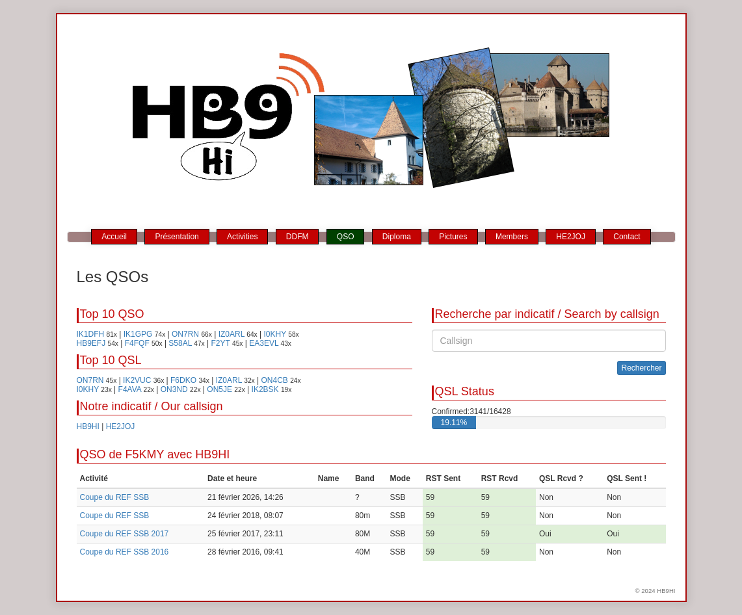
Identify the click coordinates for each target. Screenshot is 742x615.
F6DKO (183, 380)
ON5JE (219, 389)
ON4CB (274, 380)
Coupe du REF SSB (115, 497)
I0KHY (274, 334)
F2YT (220, 343)
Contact (626, 236)
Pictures (453, 236)
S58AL (180, 343)
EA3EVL (263, 343)
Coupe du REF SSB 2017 (124, 533)
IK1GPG (138, 334)
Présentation (176, 236)
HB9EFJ (91, 343)
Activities (242, 236)
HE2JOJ (570, 236)
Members (512, 236)
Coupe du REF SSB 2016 (124, 551)
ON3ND (174, 389)
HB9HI (88, 426)
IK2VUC (137, 380)
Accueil (114, 236)
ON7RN (185, 334)
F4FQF (137, 343)
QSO (345, 236)
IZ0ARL (232, 334)
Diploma (396, 236)
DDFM (297, 236)
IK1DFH (91, 334)
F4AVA (130, 389)
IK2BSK (265, 389)
